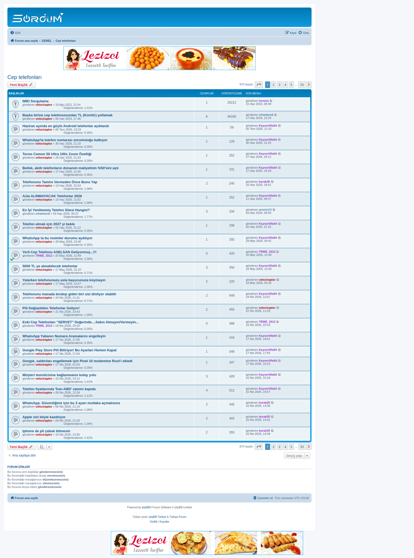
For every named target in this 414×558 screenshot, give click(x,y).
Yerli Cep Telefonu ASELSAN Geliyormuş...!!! (59, 252)
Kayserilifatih (268, 125)
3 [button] (279, 84)
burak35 (264, 181)
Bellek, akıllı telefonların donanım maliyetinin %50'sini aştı (70, 168)
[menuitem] (15, 33)
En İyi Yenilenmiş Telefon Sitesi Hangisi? (56, 210)
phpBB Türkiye (157, 516)
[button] (259, 84)
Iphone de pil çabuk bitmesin (46, 431)
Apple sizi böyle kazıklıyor (43, 417)
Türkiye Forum (178, 516)
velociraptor (44, 104)
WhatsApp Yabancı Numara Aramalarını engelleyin (64, 336)
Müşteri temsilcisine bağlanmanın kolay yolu (59, 375)
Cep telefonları (24, 77)
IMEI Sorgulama (35, 101)
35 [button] (302, 84)
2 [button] (273, 84)
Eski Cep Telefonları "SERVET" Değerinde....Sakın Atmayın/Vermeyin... (80, 322)
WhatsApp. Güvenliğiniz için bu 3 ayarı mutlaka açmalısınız (71, 403)
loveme (264, 100)
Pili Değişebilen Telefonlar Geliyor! (51, 308)
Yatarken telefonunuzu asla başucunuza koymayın (63, 280)
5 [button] (291, 84)
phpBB (146, 507)
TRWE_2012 (44, 255)
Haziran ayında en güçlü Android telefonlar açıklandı (65, 126)
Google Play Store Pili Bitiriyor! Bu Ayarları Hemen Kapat (69, 350)
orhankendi (266, 114)
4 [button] (285, 84)
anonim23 (265, 209)
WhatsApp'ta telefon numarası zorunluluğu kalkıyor (64, 140)
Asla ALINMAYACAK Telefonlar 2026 (52, 196)
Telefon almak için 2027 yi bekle (48, 224)
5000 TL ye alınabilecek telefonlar (50, 266)
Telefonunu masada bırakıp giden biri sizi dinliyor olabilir (69, 294)
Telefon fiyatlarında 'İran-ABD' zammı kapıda (59, 389)
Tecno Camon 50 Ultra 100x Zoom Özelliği (56, 154)
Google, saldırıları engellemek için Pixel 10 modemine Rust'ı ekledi (77, 361)
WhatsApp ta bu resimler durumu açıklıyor (57, 238)
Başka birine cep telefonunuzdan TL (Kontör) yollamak (67, 115)
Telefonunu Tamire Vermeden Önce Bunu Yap (59, 182)
